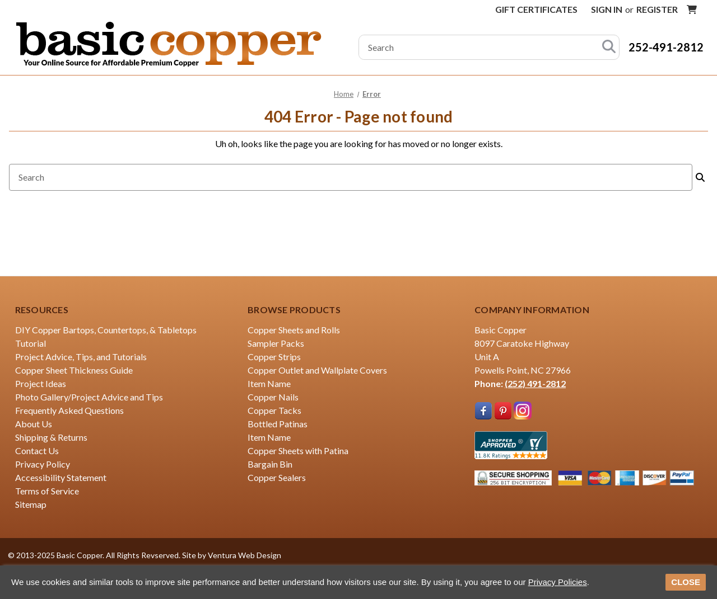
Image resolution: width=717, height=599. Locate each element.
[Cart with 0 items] (692, 9)
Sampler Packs (276, 343)
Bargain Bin (270, 464)
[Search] (609, 47)
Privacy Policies (557, 582)
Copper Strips (274, 356)
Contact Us (37, 450)
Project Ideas (40, 383)
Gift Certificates (536, 9)
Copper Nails (273, 397)
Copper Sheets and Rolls (294, 329)
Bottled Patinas (278, 423)
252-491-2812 (666, 47)
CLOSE (685, 582)
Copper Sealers (277, 477)
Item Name (269, 383)
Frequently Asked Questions (69, 410)
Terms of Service (47, 490)
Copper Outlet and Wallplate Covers (317, 370)
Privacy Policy (42, 464)
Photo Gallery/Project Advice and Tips (89, 397)
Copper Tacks (274, 410)
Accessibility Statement (60, 477)
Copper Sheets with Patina (298, 450)
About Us (33, 423)
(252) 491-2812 (535, 383)
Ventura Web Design (244, 555)
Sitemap (30, 504)
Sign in (606, 9)
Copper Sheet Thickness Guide (74, 370)
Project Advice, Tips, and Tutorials (81, 356)
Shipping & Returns (51, 437)
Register (657, 9)
